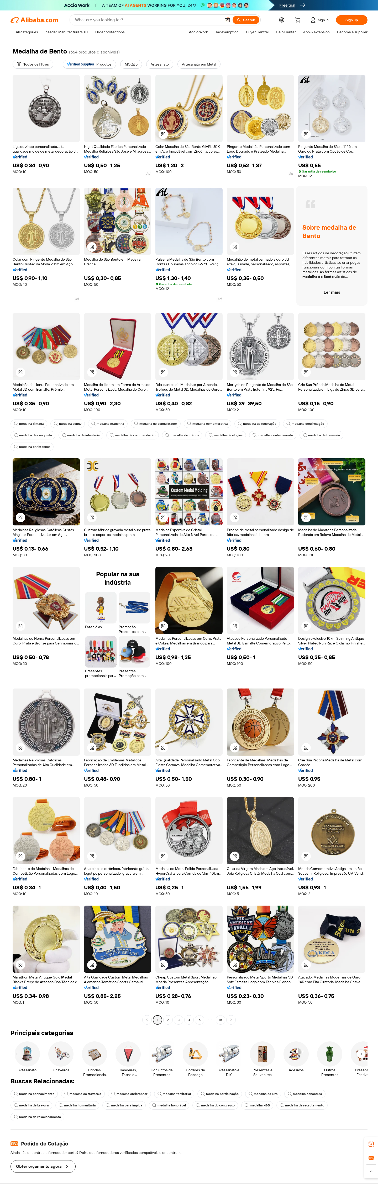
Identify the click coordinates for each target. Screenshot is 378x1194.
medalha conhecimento (273, 435)
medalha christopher (32, 447)
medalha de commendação (132, 435)
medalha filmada (29, 424)
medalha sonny (67, 424)
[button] (227, 20)
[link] (371, 1144)
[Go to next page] (231, 1020)
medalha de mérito (182, 435)
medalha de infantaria (81, 435)
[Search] (246, 20)
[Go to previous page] (147, 1020)
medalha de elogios (226, 435)
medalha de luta (263, 1094)
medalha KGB (257, 1105)
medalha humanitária (77, 1105)
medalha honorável (169, 1105)
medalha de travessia (321, 435)
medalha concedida (305, 1094)
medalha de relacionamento (37, 1117)
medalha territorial (174, 1094)
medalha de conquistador (155, 424)
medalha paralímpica (124, 1105)
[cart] (299, 21)
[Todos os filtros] (33, 64)
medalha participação (220, 1094)
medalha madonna (107, 424)
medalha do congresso (215, 1105)
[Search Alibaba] (147, 20)
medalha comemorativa (207, 424)
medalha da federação (257, 424)
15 (220, 1020)
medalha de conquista (33, 435)
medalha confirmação (305, 424)
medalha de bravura (31, 1105)
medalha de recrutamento (302, 1105)
